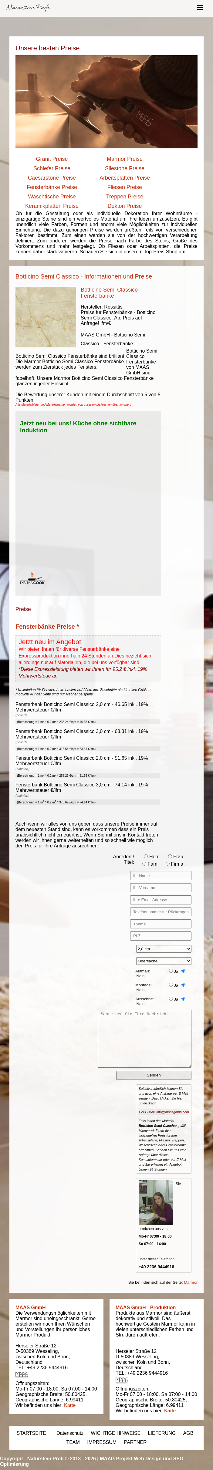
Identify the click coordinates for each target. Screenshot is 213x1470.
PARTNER (135, 1442)
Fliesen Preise (124, 187)
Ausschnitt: (145, 999)
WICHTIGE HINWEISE (116, 1433)
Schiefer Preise (51, 168)
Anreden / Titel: (123, 859)
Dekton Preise (124, 206)
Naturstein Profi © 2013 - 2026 (61, 1458)
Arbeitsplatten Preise (125, 178)
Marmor (191, 1282)
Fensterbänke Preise (52, 187)
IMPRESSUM (102, 1442)
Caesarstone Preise (52, 178)
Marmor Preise (125, 159)
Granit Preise (52, 159)
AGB (188, 1433)
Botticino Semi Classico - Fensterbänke (111, 293)
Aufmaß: (142, 971)
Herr (151, 856)
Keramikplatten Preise (52, 206)
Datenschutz (69, 1433)
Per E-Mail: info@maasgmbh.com (164, 1112)
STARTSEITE (31, 1433)
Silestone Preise (124, 168)
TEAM (72, 1442)
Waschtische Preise (52, 197)
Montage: (143, 985)
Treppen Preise (124, 197)
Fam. (150, 864)
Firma (174, 864)
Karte (70, 1405)
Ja (173, 971)
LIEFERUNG (162, 1433)
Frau (175, 856)
